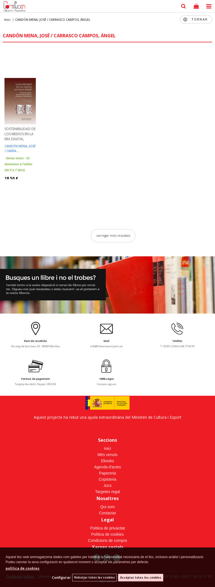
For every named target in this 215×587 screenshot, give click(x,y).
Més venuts (107, 454)
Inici (107, 448)
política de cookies (22, 568)
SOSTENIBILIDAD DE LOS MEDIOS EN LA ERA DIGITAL (20, 133)
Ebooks (107, 461)
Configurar (61, 577)
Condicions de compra (107, 540)
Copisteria (107, 479)
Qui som (107, 507)
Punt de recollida (35, 341)
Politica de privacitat (107, 528)
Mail (106, 341)
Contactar (107, 513)
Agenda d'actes (107, 467)
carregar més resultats (113, 235)
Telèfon (177, 341)
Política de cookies (107, 534)
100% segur (106, 379)
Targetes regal (107, 491)
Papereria (107, 473)
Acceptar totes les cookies (140, 577)
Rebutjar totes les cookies (94, 577)
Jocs (108, 485)
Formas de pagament (35, 379)
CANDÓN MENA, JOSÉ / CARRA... (20, 148)
